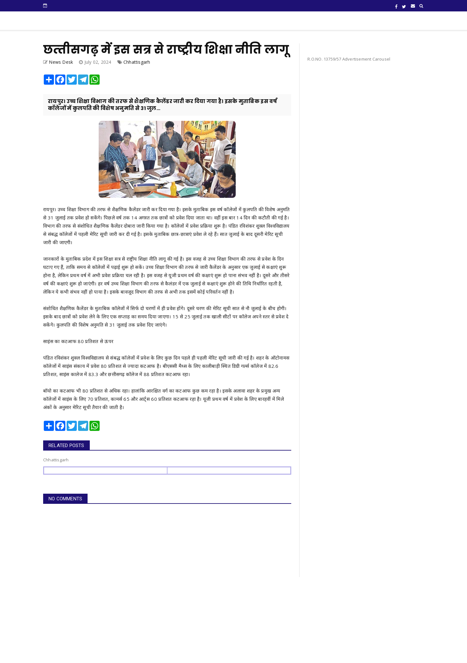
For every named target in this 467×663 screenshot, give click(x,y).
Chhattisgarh (136, 62)
